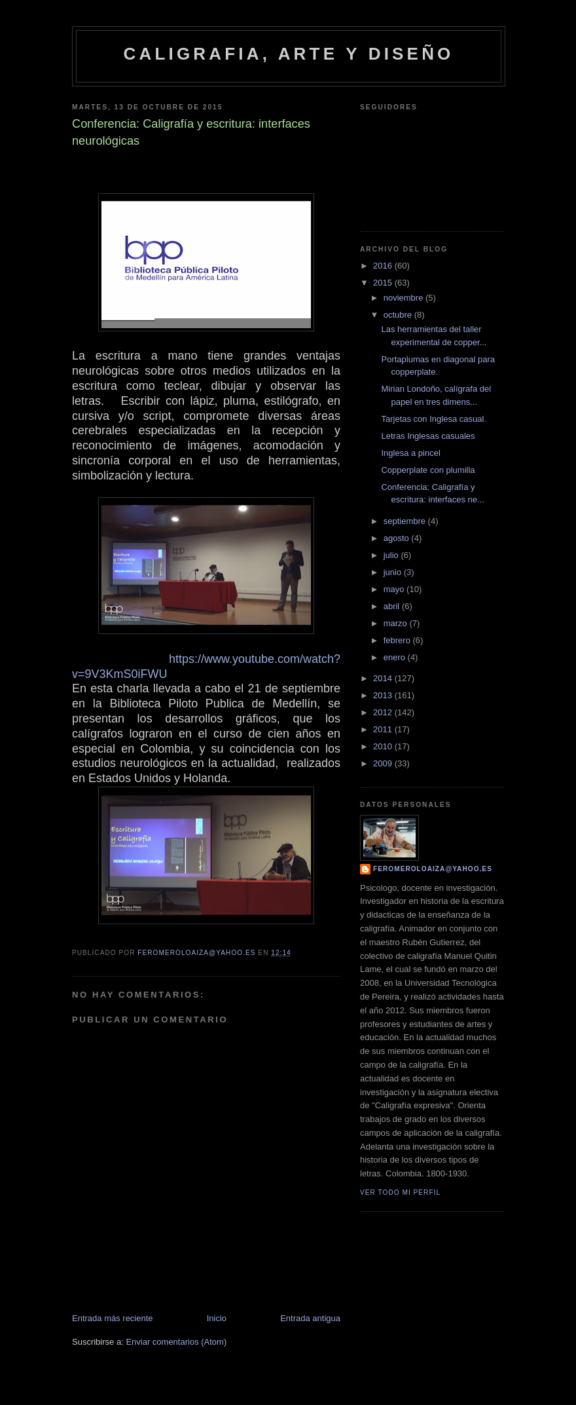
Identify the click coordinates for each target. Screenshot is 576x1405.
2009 (384, 763)
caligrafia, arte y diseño (288, 54)
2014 (384, 678)
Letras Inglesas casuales (428, 436)
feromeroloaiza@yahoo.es (432, 868)
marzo (397, 623)
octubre (399, 315)
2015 (384, 283)
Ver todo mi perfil (400, 1192)
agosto (398, 538)
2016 (384, 266)
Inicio (216, 1318)
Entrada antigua (310, 1318)
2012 (384, 712)
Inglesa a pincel (410, 453)
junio (394, 572)
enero (396, 657)
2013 (384, 695)
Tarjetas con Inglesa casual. (433, 419)
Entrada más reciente (112, 1318)
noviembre (404, 298)
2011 (384, 729)
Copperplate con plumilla (428, 470)
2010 (384, 746)
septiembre (406, 521)
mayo (395, 589)
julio (392, 555)
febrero (398, 640)
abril (393, 606)
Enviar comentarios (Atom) (176, 1342)
